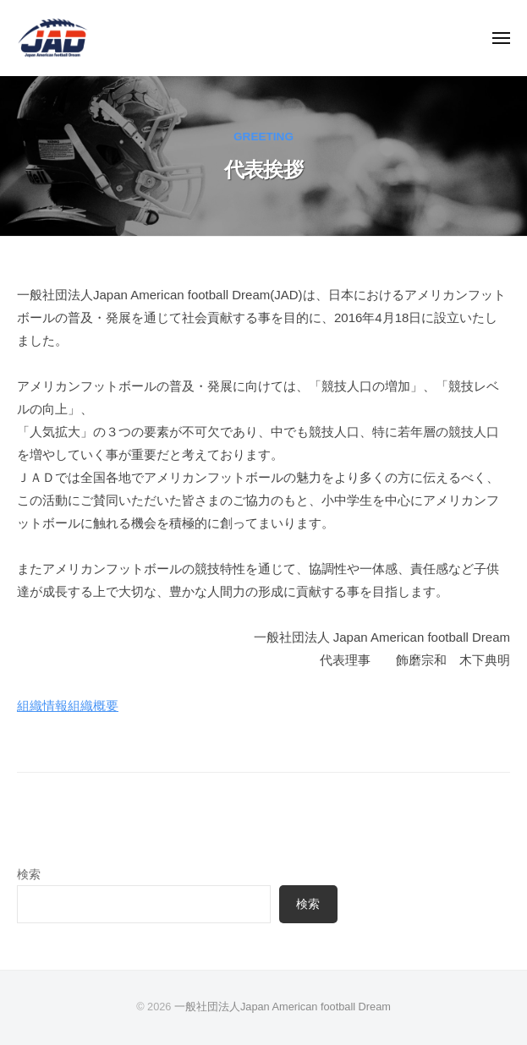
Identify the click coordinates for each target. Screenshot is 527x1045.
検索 (29, 874)
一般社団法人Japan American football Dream (282, 1006)
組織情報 (42, 705)
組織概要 (93, 705)
